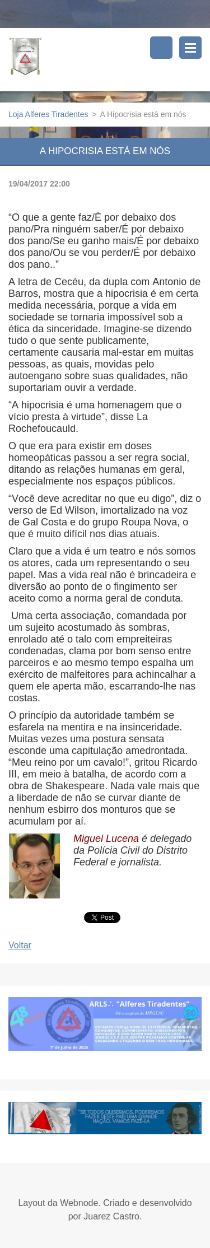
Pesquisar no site (161, 47)
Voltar (19, 945)
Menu (190, 47)
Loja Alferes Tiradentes (48, 114)
